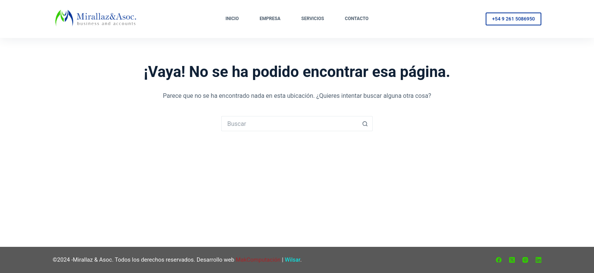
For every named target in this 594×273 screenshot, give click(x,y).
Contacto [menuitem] (356, 18)
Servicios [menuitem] (312, 18)
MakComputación (258, 259)
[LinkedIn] (538, 260)
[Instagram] (525, 260)
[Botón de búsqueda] (365, 123)
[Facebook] (499, 260)
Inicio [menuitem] (232, 18)
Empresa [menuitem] (269, 18)
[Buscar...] (289, 123)
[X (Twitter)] (512, 260)
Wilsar (292, 259)
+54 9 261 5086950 (513, 19)
